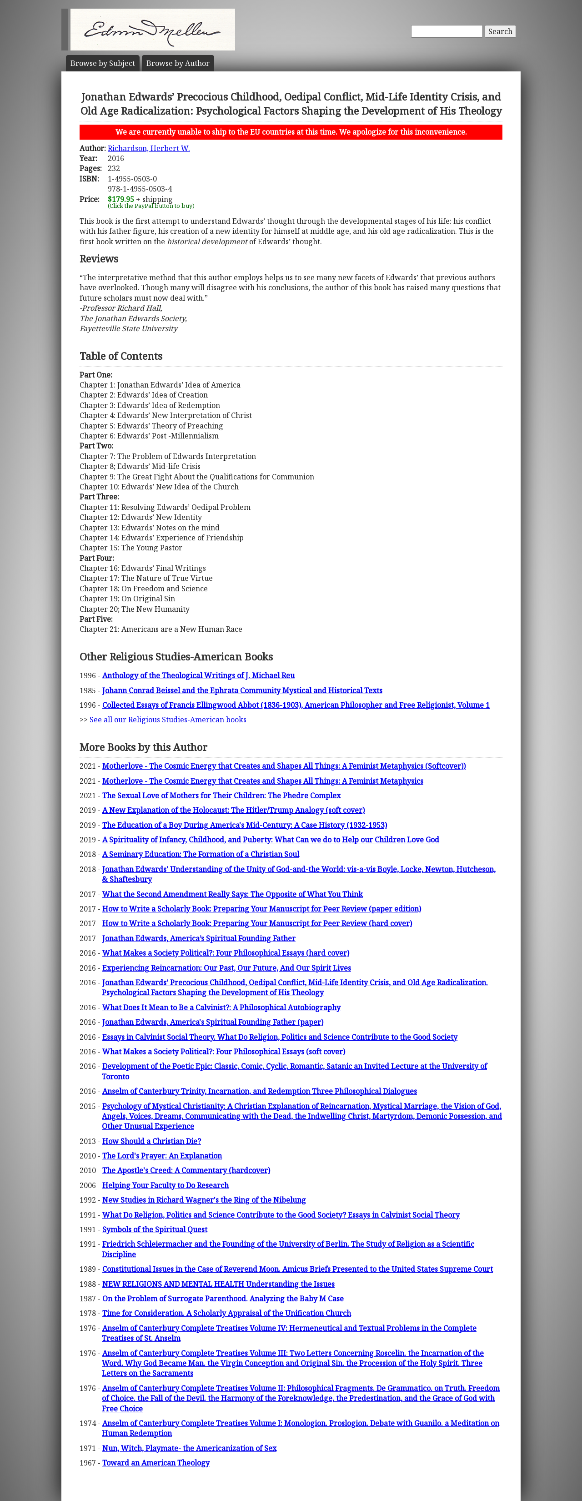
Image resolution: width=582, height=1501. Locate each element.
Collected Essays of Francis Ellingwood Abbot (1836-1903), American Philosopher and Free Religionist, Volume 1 (296, 705)
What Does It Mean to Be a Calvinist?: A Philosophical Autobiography (221, 1007)
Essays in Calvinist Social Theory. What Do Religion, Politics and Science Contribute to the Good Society (279, 1037)
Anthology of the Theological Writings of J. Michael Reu (198, 675)
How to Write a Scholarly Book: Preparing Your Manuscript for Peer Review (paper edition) (261, 909)
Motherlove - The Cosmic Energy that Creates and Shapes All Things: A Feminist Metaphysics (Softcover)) (284, 766)
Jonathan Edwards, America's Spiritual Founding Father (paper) (212, 1022)
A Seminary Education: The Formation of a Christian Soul (200, 854)
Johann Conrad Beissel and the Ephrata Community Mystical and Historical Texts (242, 690)
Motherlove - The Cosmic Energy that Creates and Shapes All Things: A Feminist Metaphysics (262, 781)
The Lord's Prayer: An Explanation (162, 1156)
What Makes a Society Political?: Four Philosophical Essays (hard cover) (225, 953)
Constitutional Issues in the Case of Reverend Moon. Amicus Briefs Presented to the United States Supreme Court (297, 1269)
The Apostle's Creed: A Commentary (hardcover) (186, 1170)
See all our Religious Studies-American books (168, 720)
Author (178, 63)
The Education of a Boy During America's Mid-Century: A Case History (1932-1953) (244, 825)
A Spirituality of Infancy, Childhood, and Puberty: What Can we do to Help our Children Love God (270, 840)
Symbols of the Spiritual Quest (154, 1229)
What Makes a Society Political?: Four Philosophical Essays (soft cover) (223, 1052)
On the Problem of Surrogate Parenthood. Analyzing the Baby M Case (223, 1299)
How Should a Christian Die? (151, 1141)
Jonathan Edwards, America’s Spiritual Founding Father (199, 938)
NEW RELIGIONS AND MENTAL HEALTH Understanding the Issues (218, 1284)
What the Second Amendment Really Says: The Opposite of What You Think (232, 894)
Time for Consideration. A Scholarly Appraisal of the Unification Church (226, 1313)
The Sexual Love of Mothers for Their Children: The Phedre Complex (221, 796)
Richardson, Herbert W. (149, 148)
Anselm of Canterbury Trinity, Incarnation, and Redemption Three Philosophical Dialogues (259, 1091)
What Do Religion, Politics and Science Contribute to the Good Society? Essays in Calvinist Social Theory (281, 1215)
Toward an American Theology (156, 1463)
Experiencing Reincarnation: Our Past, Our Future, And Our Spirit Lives (226, 968)
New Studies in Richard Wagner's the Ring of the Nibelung (204, 1200)
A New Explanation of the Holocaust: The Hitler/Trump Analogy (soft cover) (233, 810)
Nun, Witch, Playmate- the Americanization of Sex (189, 1448)
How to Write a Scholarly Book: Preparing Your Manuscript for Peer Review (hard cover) (257, 923)
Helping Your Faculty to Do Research (165, 1185)
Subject (102, 63)
